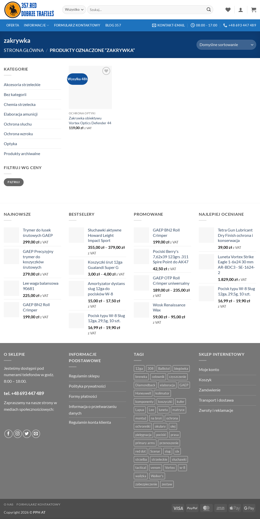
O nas (8, 504)
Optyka (10, 143)
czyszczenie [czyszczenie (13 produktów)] (177, 377)
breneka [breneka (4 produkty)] (141, 377)
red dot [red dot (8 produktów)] (140, 451)
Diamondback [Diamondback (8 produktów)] (145, 385)
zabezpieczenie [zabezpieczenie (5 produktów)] (146, 484)
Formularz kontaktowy (77, 25)
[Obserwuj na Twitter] (27, 434)
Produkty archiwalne (22, 153)
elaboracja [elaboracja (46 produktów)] (167, 385)
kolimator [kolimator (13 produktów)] (162, 393)
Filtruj (14, 182)
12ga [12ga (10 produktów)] (139, 368)
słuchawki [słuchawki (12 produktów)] (179, 459)
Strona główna (24, 50)
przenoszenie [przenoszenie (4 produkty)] (168, 443)
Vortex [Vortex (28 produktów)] (170, 468)
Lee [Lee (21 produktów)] (151, 410)
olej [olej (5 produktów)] (172, 426)
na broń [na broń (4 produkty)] (156, 418)
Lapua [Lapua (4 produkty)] (139, 410)
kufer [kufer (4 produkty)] (180, 402)
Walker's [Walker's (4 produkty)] (157, 476)
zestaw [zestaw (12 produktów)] (167, 484)
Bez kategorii (15, 94)
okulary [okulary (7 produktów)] (160, 426)
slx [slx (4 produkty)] (177, 451)
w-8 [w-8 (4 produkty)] (182, 468)
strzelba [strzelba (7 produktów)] (141, 459)
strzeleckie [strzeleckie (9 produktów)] (159, 459)
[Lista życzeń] (228, 9)
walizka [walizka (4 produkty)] (140, 476)
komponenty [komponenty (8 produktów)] (144, 402)
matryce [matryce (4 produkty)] (178, 410)
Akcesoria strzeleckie (22, 84)
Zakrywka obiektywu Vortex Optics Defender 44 (90, 120)
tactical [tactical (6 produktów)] (140, 468)
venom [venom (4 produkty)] (155, 468)
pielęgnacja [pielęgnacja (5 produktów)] (143, 435)
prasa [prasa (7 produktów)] (175, 435)
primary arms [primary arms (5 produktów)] (145, 443)
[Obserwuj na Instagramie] (17, 434)
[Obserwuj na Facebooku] (8, 434)
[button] (240, 9)
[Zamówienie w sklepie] (226, 45)
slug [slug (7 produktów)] (168, 451)
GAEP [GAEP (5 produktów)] (184, 385)
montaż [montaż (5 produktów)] (140, 418)
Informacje (36, 25)
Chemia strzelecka (20, 104)
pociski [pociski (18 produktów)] (161, 435)
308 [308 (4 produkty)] (151, 368)
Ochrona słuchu (18, 123)
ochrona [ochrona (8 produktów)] (172, 418)
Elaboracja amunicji (21, 114)
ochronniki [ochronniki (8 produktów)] (142, 426)
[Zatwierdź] (208, 9)
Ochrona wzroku (18, 133)
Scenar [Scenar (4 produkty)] (155, 451)
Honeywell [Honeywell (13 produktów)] (143, 393)
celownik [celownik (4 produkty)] (158, 377)
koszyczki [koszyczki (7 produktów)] (165, 402)
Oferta (12, 25)
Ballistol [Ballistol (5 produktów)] (164, 368)
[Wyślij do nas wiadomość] (36, 434)
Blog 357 (113, 25)
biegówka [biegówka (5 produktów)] (181, 368)
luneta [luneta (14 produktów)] (163, 410)
